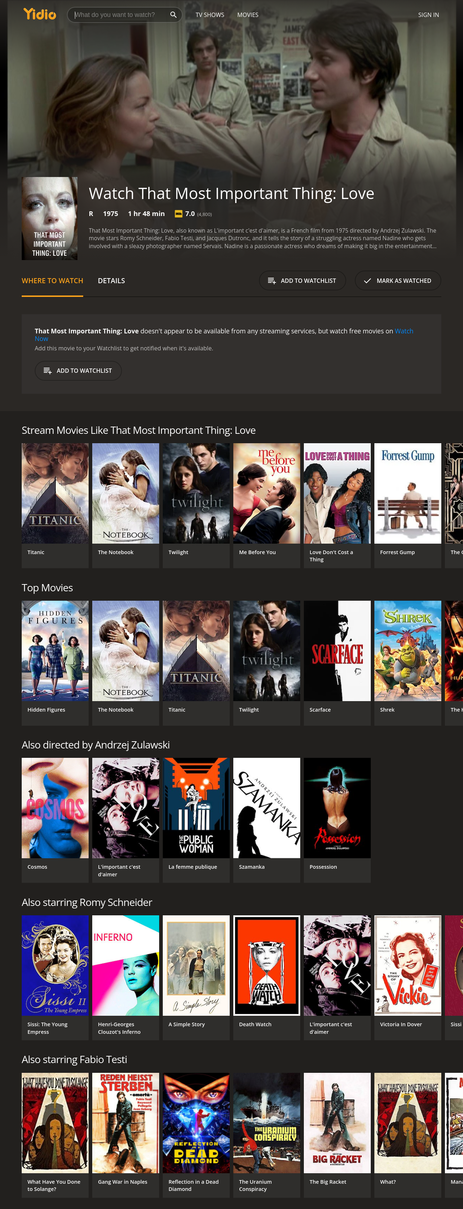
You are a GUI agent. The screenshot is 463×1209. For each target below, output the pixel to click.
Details (111, 280)
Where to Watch (52, 280)
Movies (248, 15)
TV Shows (210, 15)
